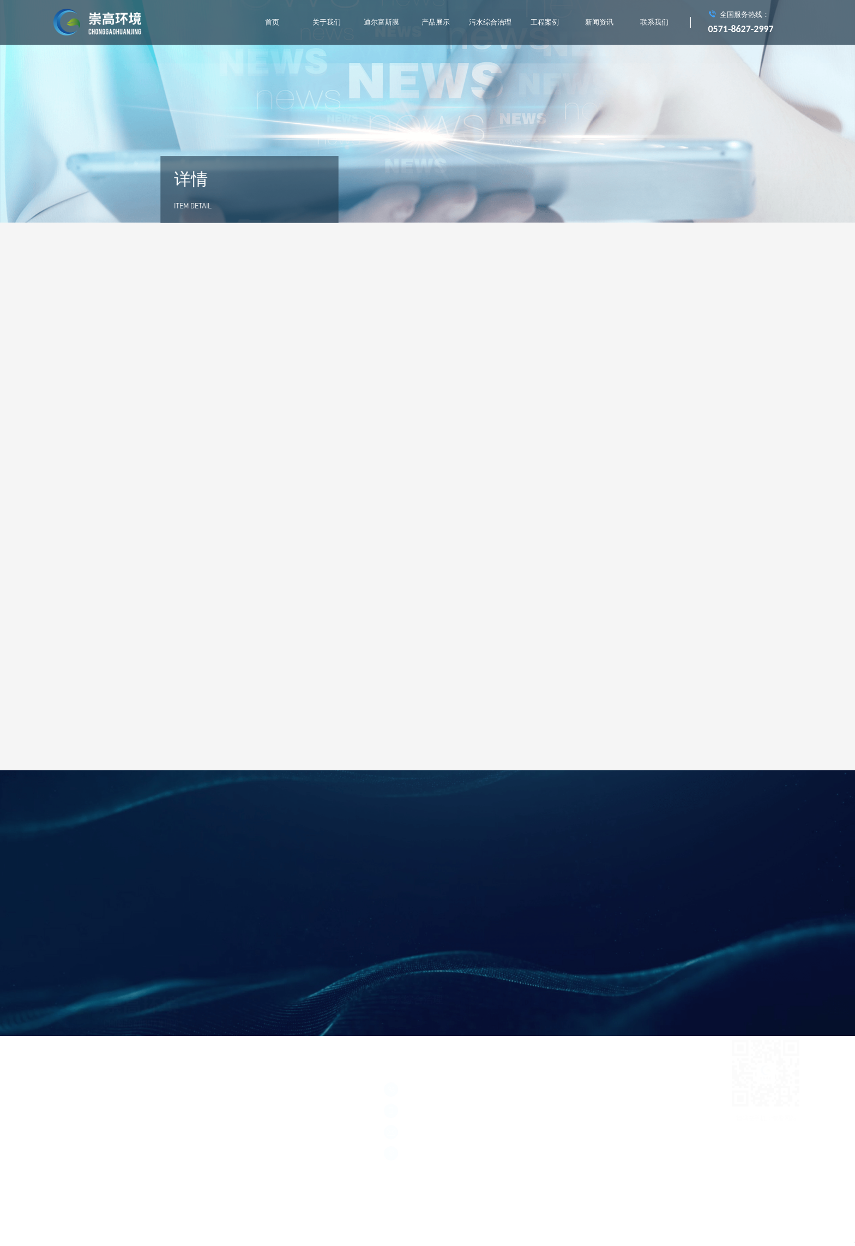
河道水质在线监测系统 (414, 971)
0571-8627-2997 (741, 29)
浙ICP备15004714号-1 (82, 1090)
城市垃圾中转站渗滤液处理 (420, 950)
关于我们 (326, 22)
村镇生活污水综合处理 (544, 971)
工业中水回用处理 (479, 971)
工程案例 (545, 22)
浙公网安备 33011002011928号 (153, 1090)
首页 (272, 22)
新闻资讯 (599, 22)
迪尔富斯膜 (381, 22)
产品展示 (436, 22)
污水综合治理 (490, 22)
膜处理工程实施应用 (577, 950)
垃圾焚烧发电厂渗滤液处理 (503, 950)
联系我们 (654, 22)
